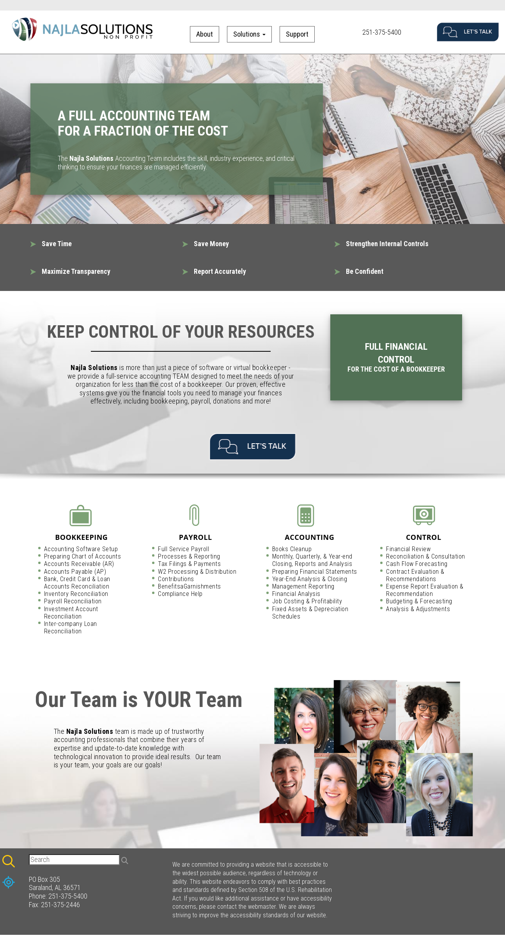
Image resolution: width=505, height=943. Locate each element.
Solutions (249, 34)
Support (297, 34)
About (204, 34)
